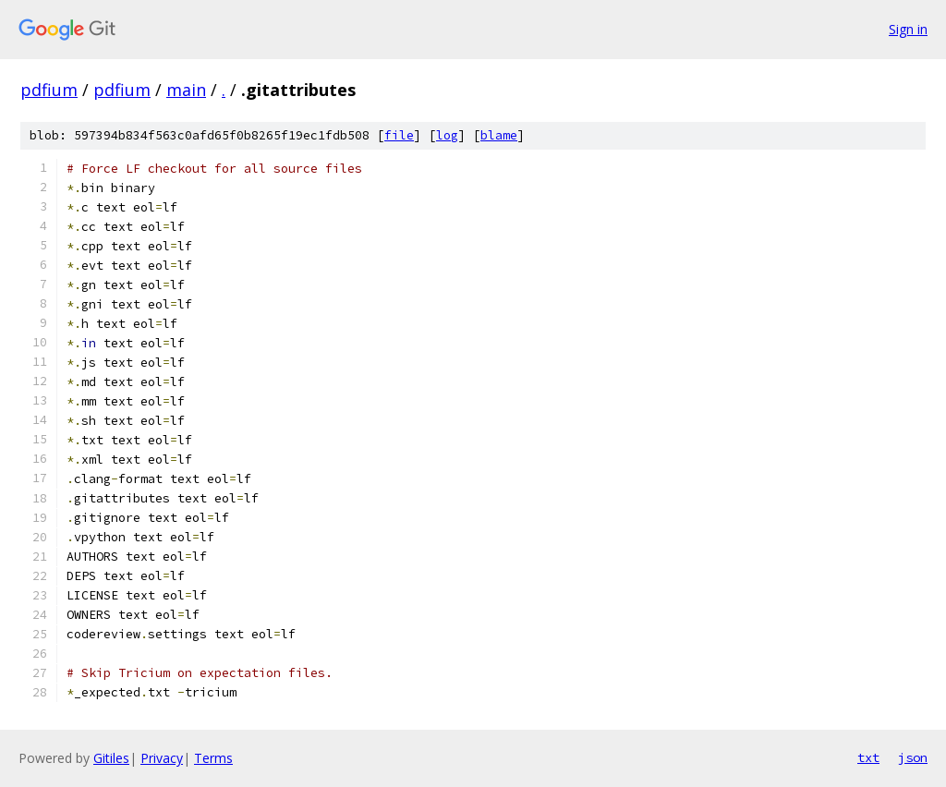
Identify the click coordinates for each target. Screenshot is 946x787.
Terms (213, 758)
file (399, 135)
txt (868, 757)
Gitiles (111, 758)
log (447, 135)
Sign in (908, 29)
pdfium (49, 90)
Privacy (161, 758)
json (913, 757)
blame (498, 135)
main (186, 90)
